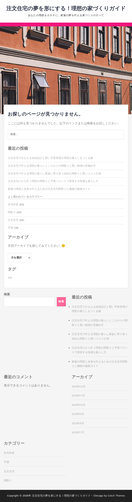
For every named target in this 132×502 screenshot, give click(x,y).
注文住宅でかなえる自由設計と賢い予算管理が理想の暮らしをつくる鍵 (50, 158)
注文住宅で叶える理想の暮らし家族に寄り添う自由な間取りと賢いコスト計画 (54, 174)
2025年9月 (78, 414)
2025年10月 (78, 405)
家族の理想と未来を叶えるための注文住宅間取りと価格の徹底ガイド (49, 189)
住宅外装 (13, 204)
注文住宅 (13, 220)
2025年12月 (78, 387)
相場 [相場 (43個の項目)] (10, 277)
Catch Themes (116, 496)
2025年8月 (78, 423)
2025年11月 (78, 396)
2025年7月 (78, 432)
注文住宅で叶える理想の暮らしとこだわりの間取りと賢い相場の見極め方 (52, 166)
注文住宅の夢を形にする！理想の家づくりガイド (66, 9)
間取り (12, 212)
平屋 (10, 228)
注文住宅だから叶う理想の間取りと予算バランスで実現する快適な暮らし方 (53, 181)
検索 (7, 294)
